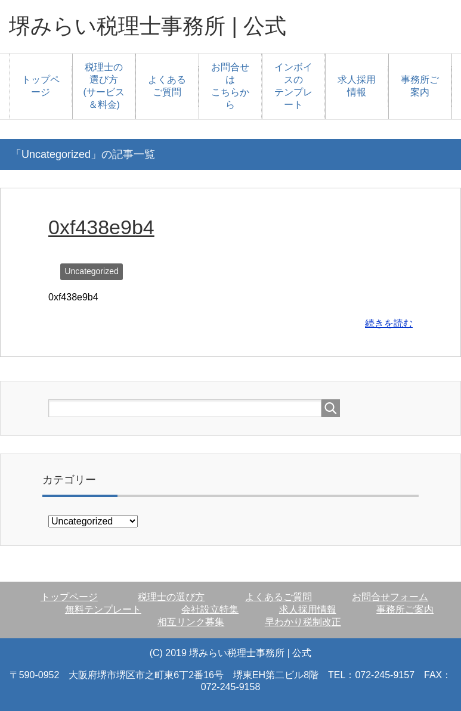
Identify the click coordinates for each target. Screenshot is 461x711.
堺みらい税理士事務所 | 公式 (147, 26)
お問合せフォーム (390, 597)
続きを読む (389, 323)
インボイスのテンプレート (293, 86)
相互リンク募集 (190, 622)
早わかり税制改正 (303, 622)
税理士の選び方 (171, 597)
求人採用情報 (357, 85)
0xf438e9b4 (101, 227)
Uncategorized (91, 271)
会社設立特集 (210, 609)
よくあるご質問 (167, 85)
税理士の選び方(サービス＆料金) (104, 86)
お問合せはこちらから (230, 86)
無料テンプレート (103, 609)
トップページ (40, 85)
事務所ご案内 (420, 85)
